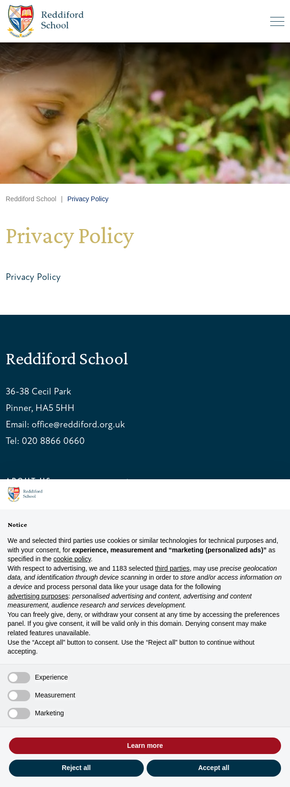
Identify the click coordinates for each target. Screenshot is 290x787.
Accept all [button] (213, 767)
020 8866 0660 (53, 441)
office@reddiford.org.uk (78, 424)
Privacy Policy (33, 277)
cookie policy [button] (72, 559)
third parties (172, 568)
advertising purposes (38, 596)
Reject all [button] (76, 767)
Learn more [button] (145, 745)
